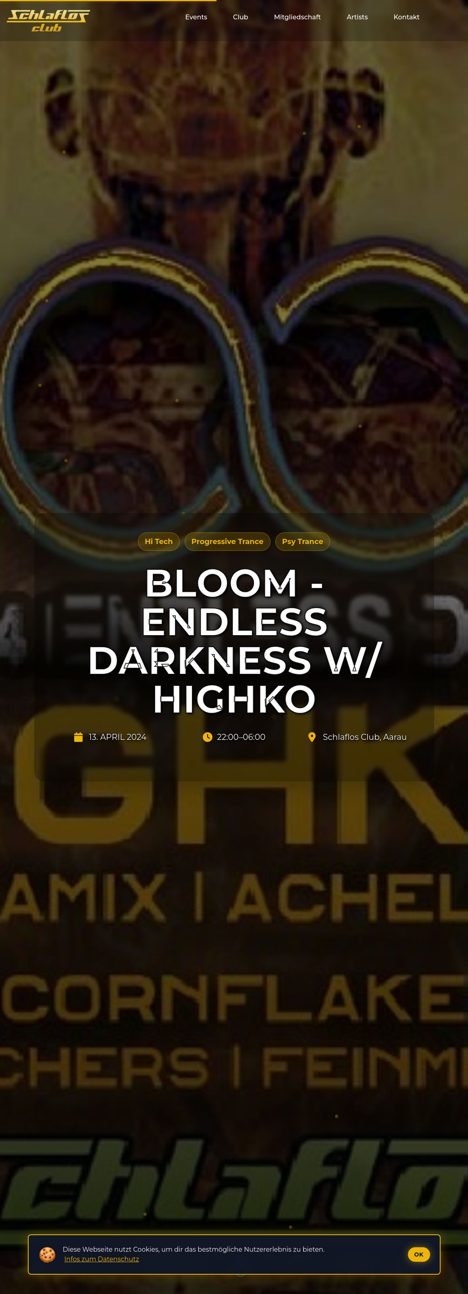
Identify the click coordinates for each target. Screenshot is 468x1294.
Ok (419, 1254)
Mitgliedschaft (297, 17)
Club (240, 17)
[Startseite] (48, 20)
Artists (357, 17)
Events (196, 17)
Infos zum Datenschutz (101, 1259)
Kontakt (406, 17)
